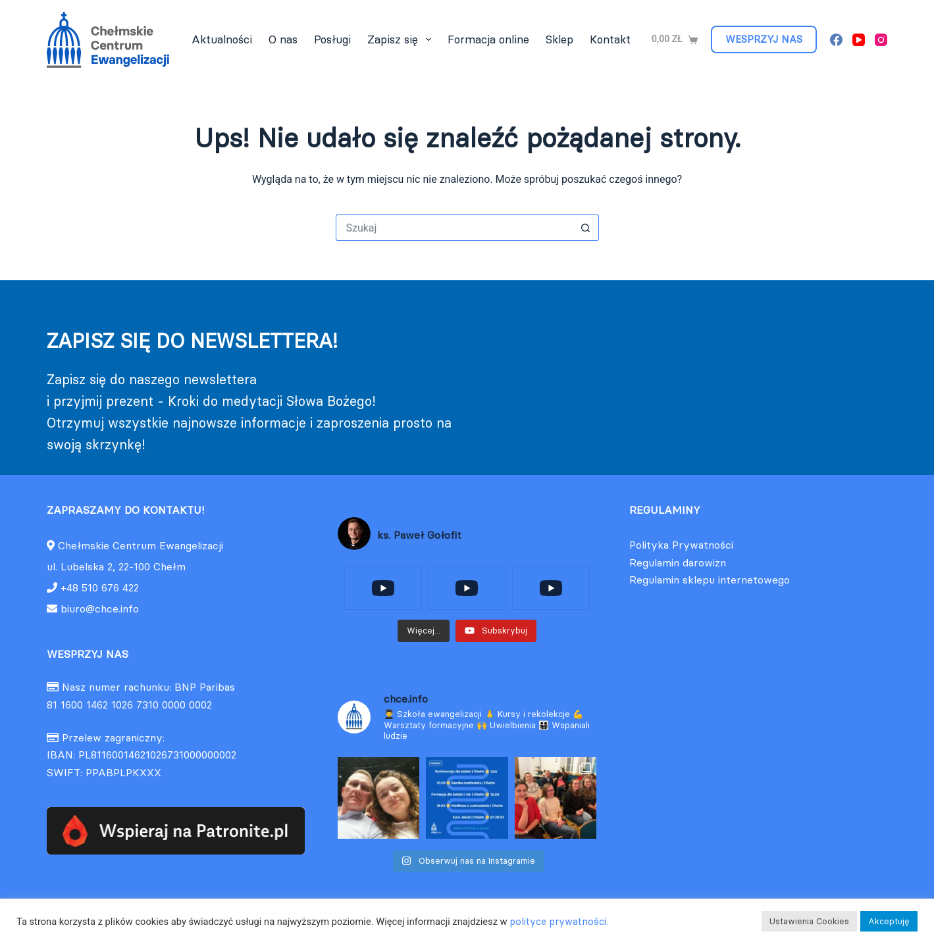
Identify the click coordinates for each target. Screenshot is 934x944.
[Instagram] (881, 40)
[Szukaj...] (454, 227)
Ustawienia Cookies (809, 921)
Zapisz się (401, 39)
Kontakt (610, 39)
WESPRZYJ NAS (763, 39)
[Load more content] (424, 631)
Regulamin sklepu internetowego (709, 579)
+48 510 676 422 (100, 587)
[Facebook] (836, 40)
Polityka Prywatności (681, 544)
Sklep (559, 39)
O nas (283, 39)
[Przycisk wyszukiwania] (586, 227)
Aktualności (222, 39)
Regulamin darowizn (677, 562)
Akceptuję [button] (889, 921)
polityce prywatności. (558, 922)
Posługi (332, 39)
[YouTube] (858, 40)
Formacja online (488, 39)
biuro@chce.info (93, 608)
